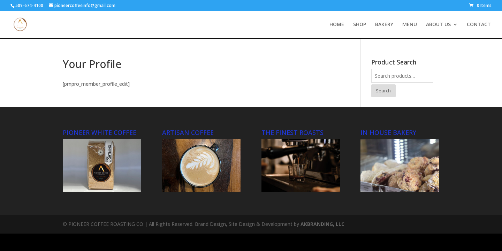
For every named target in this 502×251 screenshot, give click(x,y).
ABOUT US (438, 25)
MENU (409, 25)
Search (383, 91)
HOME (336, 25)
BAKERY (384, 25)
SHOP (359, 25)
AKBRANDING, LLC (322, 224)
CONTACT (479, 25)
